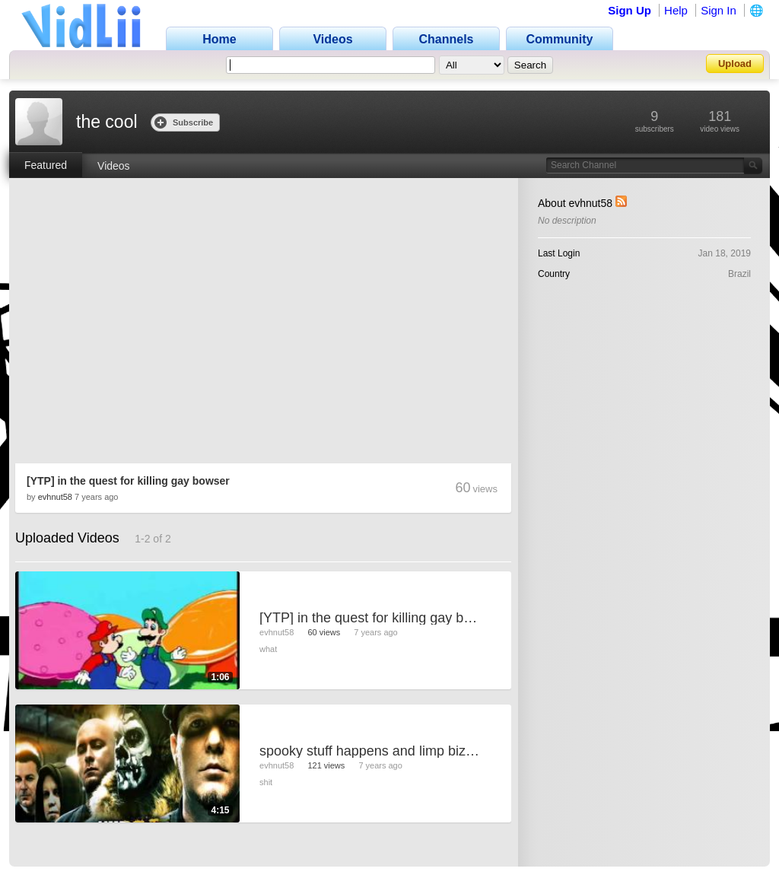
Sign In (718, 10)
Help (676, 10)
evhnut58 (55, 496)
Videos (113, 166)
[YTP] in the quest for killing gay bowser (128, 481)
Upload (735, 63)
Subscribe (183, 122)
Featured (45, 165)
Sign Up (629, 10)
